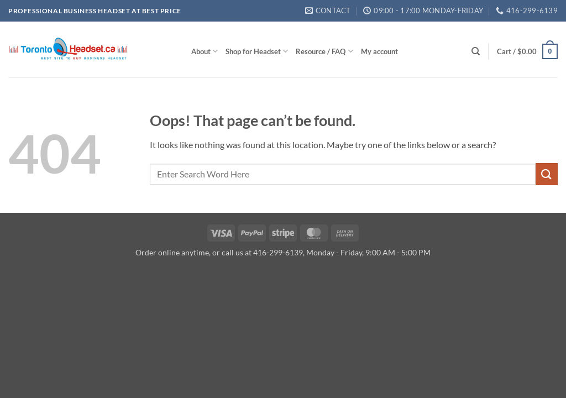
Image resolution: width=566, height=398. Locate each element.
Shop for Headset (257, 51)
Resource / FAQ (324, 51)
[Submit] (547, 174)
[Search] (475, 51)
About (204, 51)
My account (379, 51)
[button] (527, 51)
